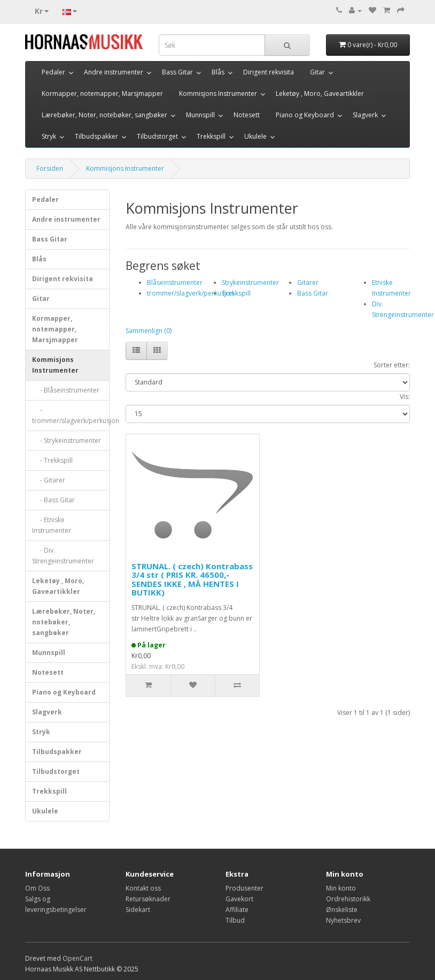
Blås (218, 72)
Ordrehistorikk (348, 898)
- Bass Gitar (53, 499)
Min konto (341, 888)
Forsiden (49, 168)
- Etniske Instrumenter (51, 525)
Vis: (405, 396)
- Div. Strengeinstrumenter (63, 556)
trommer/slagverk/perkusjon (190, 293)
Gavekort (239, 898)
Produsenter (244, 888)
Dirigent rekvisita (268, 72)
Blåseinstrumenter (175, 282)
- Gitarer (48, 480)
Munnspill (200, 114)
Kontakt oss (143, 888)
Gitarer (308, 282)
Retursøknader (148, 898)
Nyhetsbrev (343, 920)
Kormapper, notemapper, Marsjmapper (102, 93)
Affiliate (237, 909)
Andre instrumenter (113, 72)
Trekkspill (211, 136)
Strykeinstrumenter (250, 282)
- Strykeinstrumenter (66, 440)
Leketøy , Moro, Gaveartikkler (320, 93)
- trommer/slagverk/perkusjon (71, 415)
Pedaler (53, 72)
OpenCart (77, 958)
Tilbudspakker (96, 136)
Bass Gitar (177, 72)
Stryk (49, 136)
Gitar (317, 72)
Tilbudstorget (157, 136)
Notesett (247, 114)
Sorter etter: (392, 365)
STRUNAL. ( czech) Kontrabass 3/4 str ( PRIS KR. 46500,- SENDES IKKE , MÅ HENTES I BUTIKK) (192, 579)
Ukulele (255, 136)
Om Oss (37, 888)
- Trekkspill (52, 460)
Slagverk (365, 114)
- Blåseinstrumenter (65, 390)
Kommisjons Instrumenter (218, 93)
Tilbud (235, 920)
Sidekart (138, 909)
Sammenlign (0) (149, 330)
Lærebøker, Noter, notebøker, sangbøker (104, 114)
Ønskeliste (342, 909)
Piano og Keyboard (305, 114)
